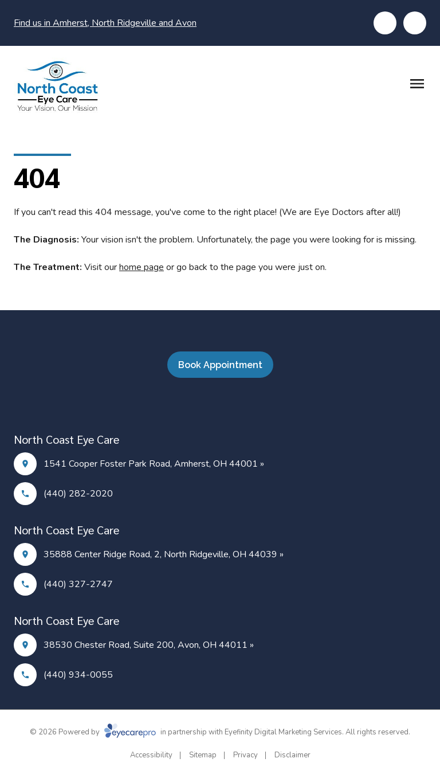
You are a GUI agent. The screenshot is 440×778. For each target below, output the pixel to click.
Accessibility (151, 755)
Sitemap (203, 755)
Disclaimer (292, 755)
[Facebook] (213, 405)
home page (141, 267)
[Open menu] (417, 84)
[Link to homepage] (57, 86)
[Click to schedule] (414, 22)
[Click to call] (385, 22)
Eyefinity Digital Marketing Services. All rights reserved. (317, 732)
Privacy (245, 755)
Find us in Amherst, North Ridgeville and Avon (105, 23)
